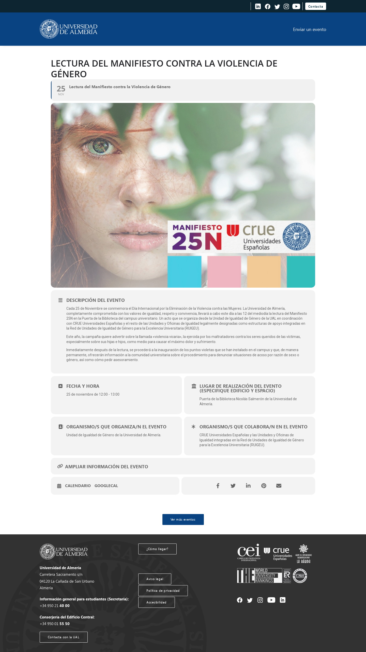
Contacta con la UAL (64, 637)
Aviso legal (154, 579)
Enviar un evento (309, 29)
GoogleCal (106, 485)
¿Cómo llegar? (157, 549)
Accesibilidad (156, 602)
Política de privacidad (163, 591)
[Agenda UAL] (69, 29)
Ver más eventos (183, 519)
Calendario (78, 485)
